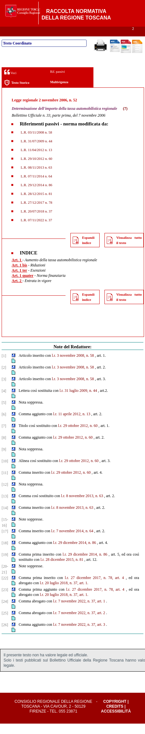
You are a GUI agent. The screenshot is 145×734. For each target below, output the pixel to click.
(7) (125, 119)
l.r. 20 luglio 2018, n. (56, 593)
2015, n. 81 (74, 570)
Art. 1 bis (19, 275)
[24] (5, 612)
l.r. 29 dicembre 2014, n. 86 (74, 553)
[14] (5, 518)
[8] (4, 448)
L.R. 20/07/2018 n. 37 (36, 222)
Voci (10, 82)
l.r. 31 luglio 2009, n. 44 (78, 401)
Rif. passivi (57, 82)
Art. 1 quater (22, 286)
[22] (5, 588)
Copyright (114, 712)
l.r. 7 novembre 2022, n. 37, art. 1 (79, 611)
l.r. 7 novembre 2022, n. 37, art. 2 (79, 623)
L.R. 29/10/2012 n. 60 (36, 169)
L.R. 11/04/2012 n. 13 (36, 160)
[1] (4, 366)
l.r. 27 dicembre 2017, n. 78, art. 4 (94, 588)
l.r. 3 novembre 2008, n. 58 (73, 366)
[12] (5, 495)
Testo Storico (16, 93)
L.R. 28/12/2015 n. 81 (36, 204)
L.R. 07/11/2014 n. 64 (36, 186)
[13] (5, 506)
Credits (115, 717)
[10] (5, 471)
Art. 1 (17, 270)
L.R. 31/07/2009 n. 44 (36, 151)
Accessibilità (116, 721)
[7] (4, 436)
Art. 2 (17, 291)
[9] (4, 459)
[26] (5, 635)
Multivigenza (59, 92)
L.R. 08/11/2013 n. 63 (36, 178)
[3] (4, 389)
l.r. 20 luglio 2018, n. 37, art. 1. (64, 605)
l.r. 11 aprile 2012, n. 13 (72, 424)
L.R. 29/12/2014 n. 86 (36, 195)
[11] (5, 483)
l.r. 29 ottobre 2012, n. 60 (78, 436)
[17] (5, 541)
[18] (5, 553)
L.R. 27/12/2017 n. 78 (36, 213)
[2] (4, 378)
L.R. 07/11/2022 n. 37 (36, 230)
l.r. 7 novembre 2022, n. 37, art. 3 (79, 635)
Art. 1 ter (19, 280)
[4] (4, 401)
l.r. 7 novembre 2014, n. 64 (72, 541)
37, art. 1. (80, 593)
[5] (4, 413)
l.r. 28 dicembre (53, 570)
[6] (4, 424)
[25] (5, 623)
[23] (5, 600)
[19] (5, 565)
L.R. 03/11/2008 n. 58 (36, 143)
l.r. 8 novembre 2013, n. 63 (82, 506)
